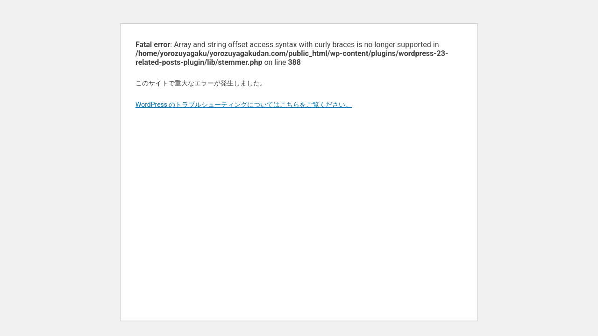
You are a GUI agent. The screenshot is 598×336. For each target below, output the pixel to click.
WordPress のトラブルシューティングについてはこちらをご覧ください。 (243, 104)
